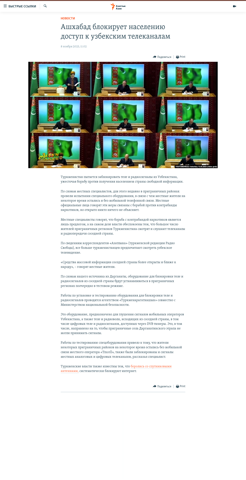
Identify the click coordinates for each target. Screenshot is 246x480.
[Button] (162, 57)
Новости (68, 18)
